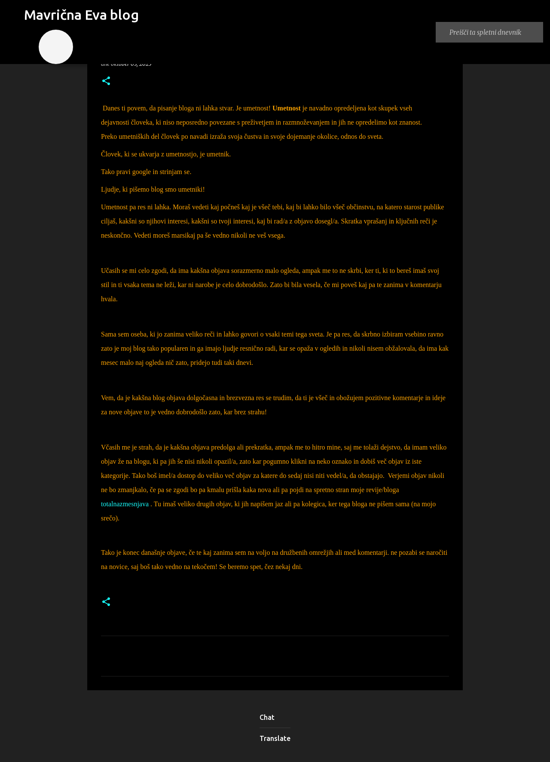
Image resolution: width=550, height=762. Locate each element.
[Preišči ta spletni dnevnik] (494, 32)
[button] (106, 81)
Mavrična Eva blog (81, 14)
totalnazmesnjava (125, 504)
